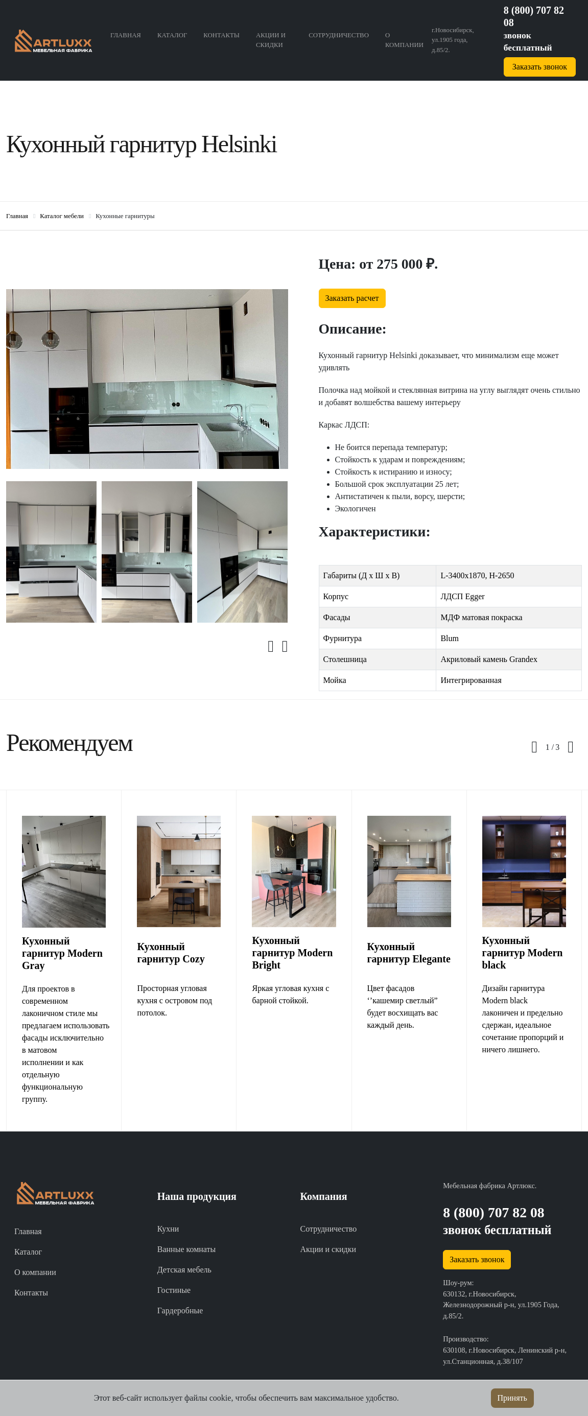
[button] (550, 747)
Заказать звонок (539, 66)
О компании (404, 40)
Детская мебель (184, 1269)
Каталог (172, 35)
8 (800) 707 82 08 (493, 1212)
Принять (512, 1398)
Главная (125, 35)
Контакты (221, 35)
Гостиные (174, 1290)
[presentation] (275, 646)
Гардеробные (180, 1310)
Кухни (168, 1228)
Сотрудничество (339, 35)
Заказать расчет (352, 298)
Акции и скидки (271, 40)
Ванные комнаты (186, 1249)
